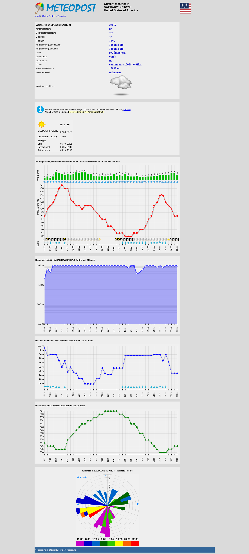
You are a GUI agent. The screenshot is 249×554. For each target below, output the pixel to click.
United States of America (54, 16)
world (37, 16)
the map (127, 109)
